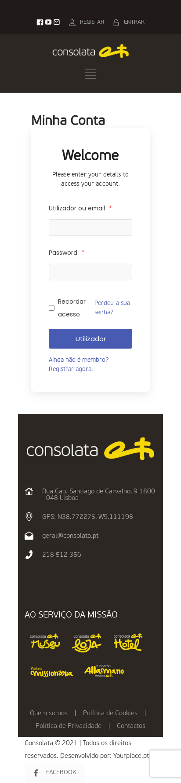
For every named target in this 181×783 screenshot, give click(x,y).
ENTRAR (134, 22)
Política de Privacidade (68, 726)
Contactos (131, 726)
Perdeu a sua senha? (112, 308)
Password (66, 252)
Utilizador (91, 338)
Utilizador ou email (80, 208)
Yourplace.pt (131, 756)
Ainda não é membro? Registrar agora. (79, 364)
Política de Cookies (110, 713)
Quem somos (49, 713)
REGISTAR (92, 22)
